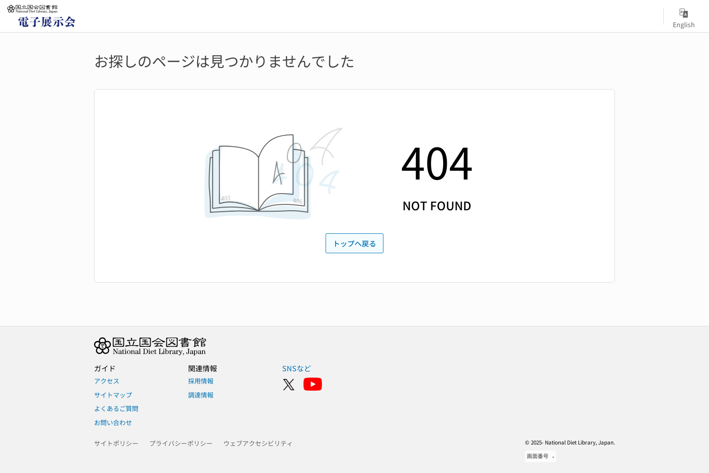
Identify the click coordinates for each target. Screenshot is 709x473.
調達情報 (200, 394)
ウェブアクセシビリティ (258, 443)
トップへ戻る (354, 243)
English (684, 16)
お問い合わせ (113, 422)
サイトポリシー (116, 443)
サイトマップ (113, 394)
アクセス (106, 380)
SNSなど (296, 368)
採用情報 (200, 380)
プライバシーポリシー (181, 443)
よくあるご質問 (116, 408)
